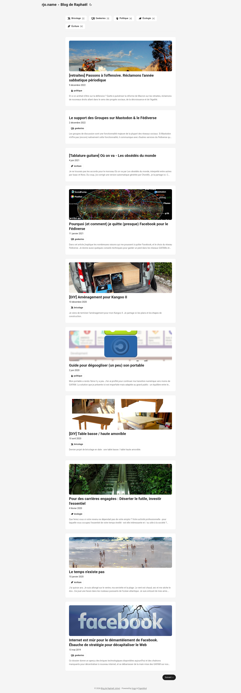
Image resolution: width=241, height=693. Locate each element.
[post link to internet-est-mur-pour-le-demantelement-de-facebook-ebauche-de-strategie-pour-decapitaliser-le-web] (120, 636)
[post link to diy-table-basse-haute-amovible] (120, 425)
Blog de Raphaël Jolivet (110, 688)
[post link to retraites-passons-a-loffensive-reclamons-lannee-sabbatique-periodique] (120, 71)
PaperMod (142, 688)
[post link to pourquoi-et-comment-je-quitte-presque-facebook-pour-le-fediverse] (120, 220)
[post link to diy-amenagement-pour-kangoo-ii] (120, 291)
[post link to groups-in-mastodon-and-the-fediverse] (120, 127)
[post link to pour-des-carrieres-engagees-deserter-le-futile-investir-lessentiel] (120, 494)
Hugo (134, 688)
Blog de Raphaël (74, 4)
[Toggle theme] (90, 4)
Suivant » (169, 677)
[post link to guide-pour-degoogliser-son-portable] (120, 359)
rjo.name (49, 4)
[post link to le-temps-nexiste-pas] (120, 565)
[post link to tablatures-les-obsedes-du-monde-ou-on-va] (120, 165)
